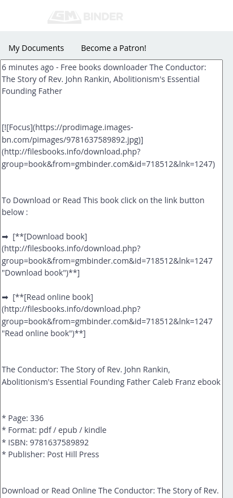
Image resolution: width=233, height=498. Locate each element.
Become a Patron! (113, 47)
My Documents (36, 47)
